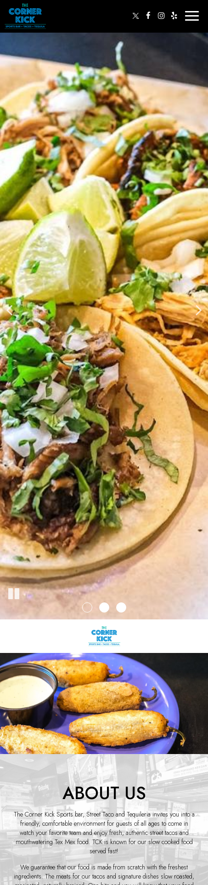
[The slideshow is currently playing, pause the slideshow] (14, 594)
